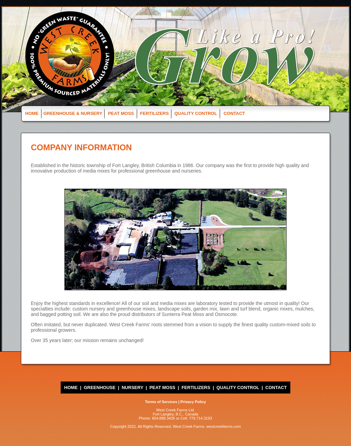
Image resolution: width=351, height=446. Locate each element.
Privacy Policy (193, 402)
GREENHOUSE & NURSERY (72, 113)
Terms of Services (161, 402)
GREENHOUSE (99, 387)
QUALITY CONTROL (195, 113)
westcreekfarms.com (223, 426)
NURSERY (132, 387)
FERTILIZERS (154, 113)
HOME (32, 113)
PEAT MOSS (121, 113)
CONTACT (234, 113)
